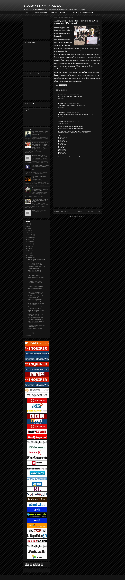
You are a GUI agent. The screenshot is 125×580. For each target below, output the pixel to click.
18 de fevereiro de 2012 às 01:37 (71, 94)
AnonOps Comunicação (42, 6)
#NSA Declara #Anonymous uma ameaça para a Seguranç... (36, 282)
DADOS (74, 12)
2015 (28, 226)
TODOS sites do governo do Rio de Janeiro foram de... (36, 314)
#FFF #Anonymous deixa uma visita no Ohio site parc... (35, 274)
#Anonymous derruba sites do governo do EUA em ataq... (35, 293)
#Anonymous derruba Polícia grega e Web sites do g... (35, 300)
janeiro (30, 333)
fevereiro (30, 257)
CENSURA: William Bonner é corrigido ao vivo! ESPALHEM (39, 156)
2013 (28, 230)
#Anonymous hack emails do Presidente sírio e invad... (35, 307)
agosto (30, 244)
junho (29, 248)
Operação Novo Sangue (86, 12)
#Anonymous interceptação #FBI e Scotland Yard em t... (36, 322)
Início (26, 12)
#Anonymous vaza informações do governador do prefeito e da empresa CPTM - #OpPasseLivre (40, 144)
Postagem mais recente (61, 211)
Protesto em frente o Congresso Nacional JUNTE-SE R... (36, 311)
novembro (30, 237)
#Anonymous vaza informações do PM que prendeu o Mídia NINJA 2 (40, 200)
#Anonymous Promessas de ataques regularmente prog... (36, 285)
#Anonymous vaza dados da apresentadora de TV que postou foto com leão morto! (40, 189)
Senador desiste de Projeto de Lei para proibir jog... (36, 260)
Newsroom (54, 12)
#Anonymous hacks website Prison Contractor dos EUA (35, 271)
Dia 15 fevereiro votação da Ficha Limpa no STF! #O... (36, 296)
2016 (28, 224)
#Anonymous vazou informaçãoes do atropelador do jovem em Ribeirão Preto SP (40, 167)
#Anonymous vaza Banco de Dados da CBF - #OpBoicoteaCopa (39, 178)
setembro (30, 241)
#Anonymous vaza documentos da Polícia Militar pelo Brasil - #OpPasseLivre (40, 133)
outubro (30, 239)
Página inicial (78, 211)
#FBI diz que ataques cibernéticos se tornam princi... (36, 325)
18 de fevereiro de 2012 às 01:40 (73, 112)
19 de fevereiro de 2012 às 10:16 (71, 121)
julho (29, 246)
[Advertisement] (77, 195)
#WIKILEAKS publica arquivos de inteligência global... (36, 267)
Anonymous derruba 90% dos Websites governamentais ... (35, 318)
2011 (28, 335)
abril (29, 253)
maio (29, 250)
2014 (28, 228)
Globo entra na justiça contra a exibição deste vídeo (39, 211)
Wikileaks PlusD (64, 12)
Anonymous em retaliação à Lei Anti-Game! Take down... (36, 289)
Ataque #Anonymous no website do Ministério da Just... (36, 278)
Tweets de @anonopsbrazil (32, 73)
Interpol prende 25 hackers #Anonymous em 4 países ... (35, 263)
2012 (28, 233)
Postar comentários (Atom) (79, 216)
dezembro (30, 235)
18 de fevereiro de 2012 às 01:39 (71, 103)
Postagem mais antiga (94, 211)
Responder (61, 98)
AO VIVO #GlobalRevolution (39, 12)
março (29, 255)
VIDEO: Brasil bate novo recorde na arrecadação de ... (36, 304)
